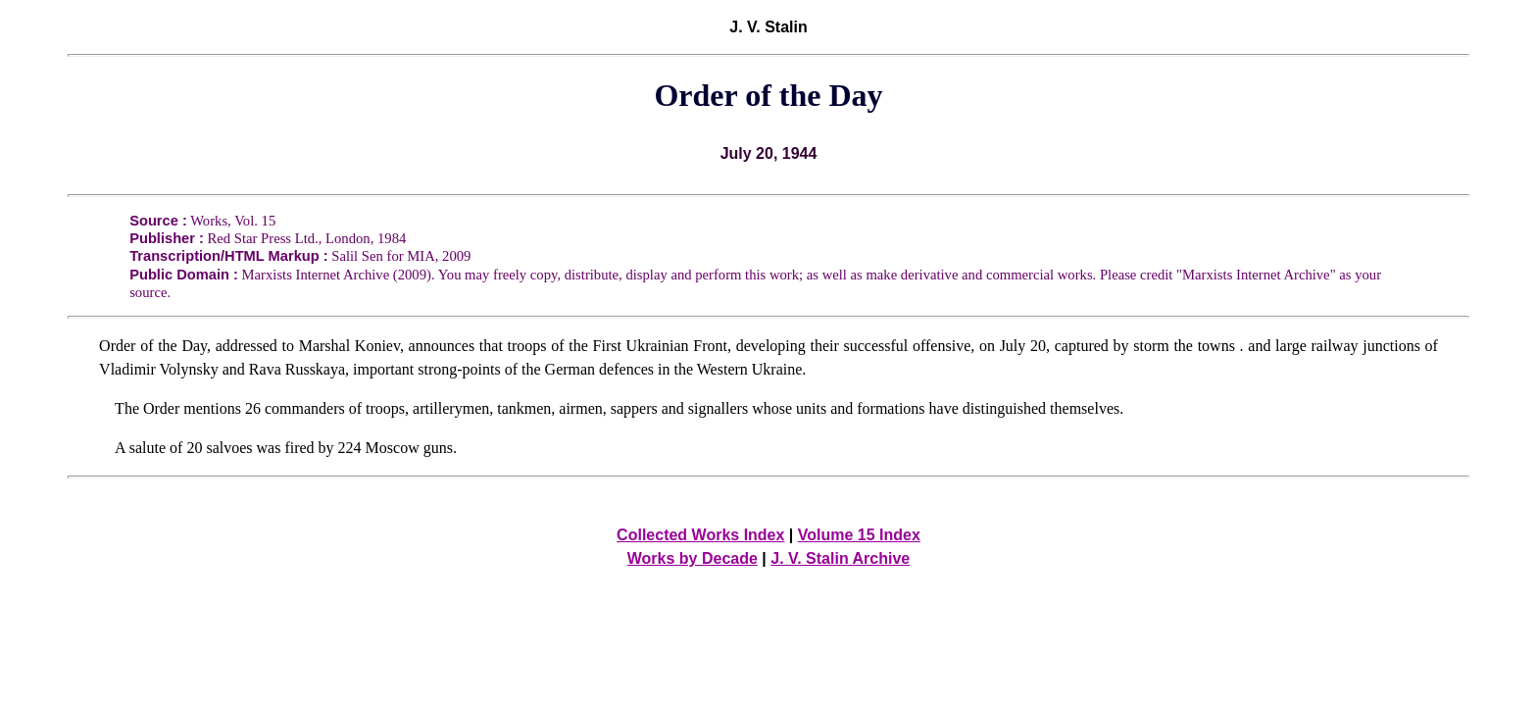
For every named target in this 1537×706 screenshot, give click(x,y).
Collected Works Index (700, 535)
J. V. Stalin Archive (840, 558)
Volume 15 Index (859, 535)
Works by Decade (692, 558)
